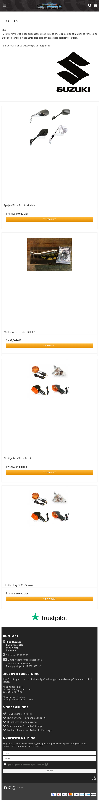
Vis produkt (49, 219)
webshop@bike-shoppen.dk (28, 659)
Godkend (49, 771)
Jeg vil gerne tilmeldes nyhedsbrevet (28, 764)
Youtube (18, 788)
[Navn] (49, 752)
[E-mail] (49, 758)
